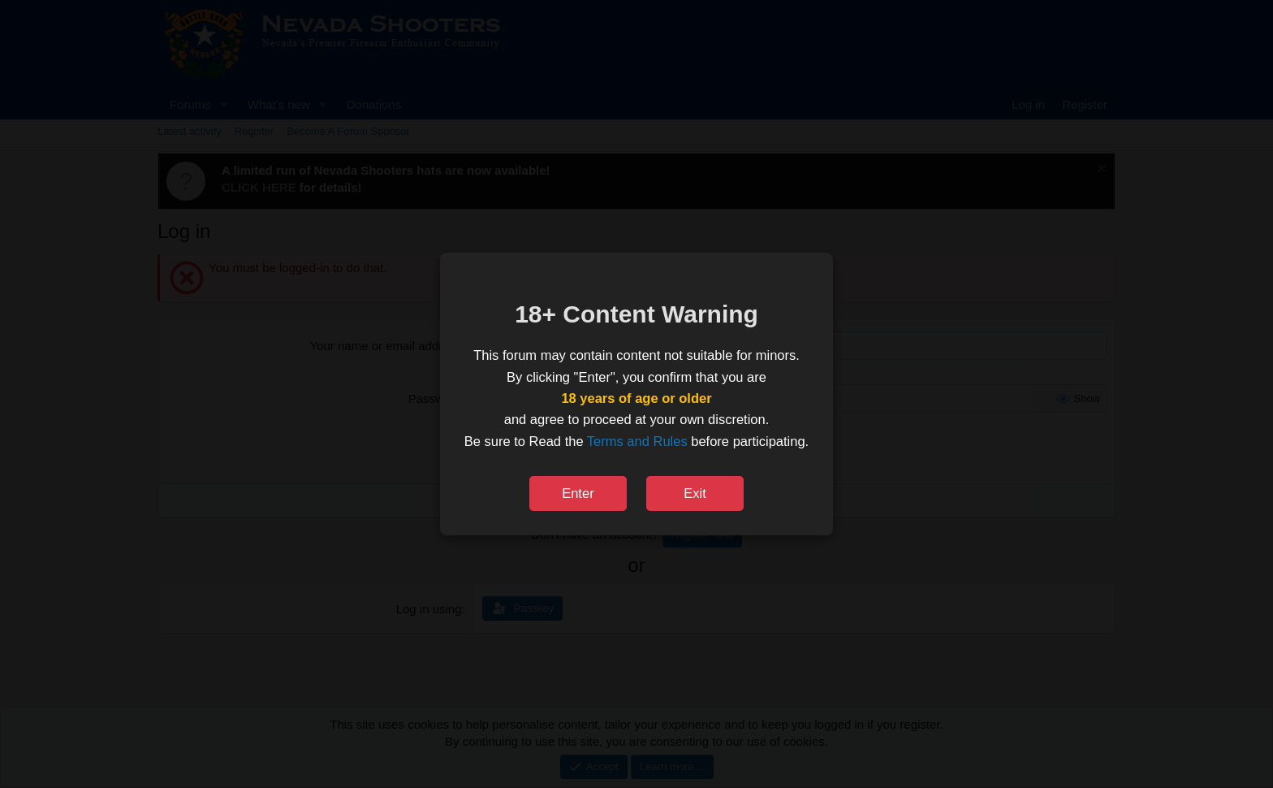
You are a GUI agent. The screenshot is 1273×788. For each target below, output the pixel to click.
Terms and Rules (637, 441)
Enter (577, 493)
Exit (695, 493)
